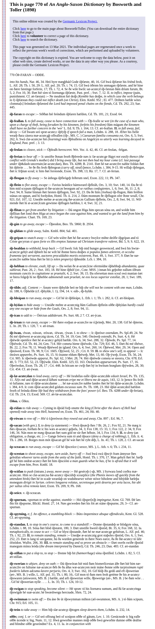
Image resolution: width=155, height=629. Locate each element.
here (23, 28)
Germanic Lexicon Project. (80, 21)
